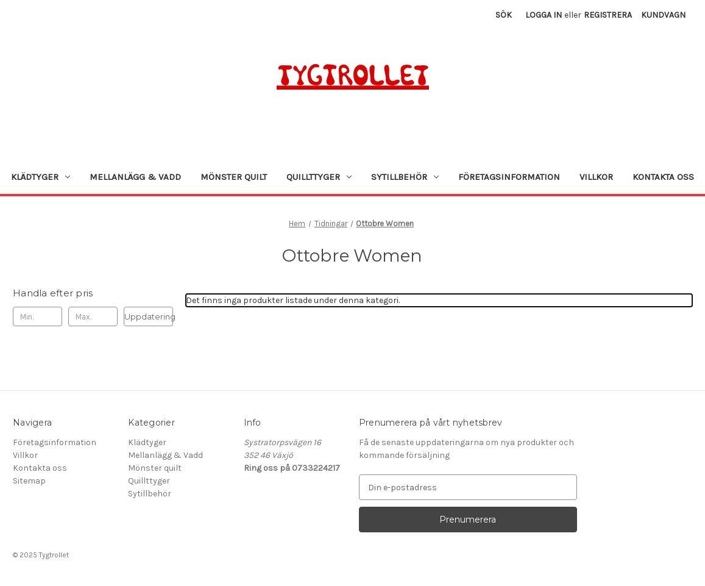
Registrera (608, 15)
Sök (503, 15)
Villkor (596, 176)
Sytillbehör (405, 176)
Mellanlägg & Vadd (135, 176)
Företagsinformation (509, 176)
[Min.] (37, 316)
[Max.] (93, 316)
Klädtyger (40, 176)
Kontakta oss (663, 176)
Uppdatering (148, 316)
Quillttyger (319, 176)
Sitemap (29, 481)
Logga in (543, 15)
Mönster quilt (233, 176)
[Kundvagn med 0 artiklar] (663, 15)
